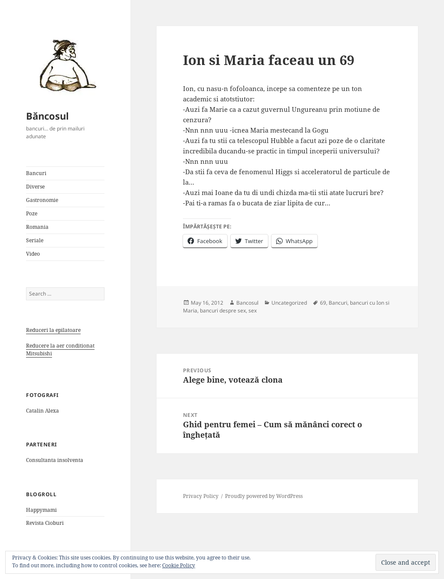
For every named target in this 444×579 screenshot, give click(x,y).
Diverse (35, 186)
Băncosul (47, 115)
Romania (37, 227)
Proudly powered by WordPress (264, 496)
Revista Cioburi (45, 523)
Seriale (34, 240)
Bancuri (36, 173)
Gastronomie (42, 200)
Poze (31, 213)
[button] (65, 65)
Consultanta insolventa (54, 460)
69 (323, 302)
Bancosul (247, 302)
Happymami (41, 510)
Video (33, 253)
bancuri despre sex (223, 310)
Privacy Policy (201, 496)
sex (252, 310)
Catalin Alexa (42, 410)
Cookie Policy (178, 565)
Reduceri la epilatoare (53, 330)
